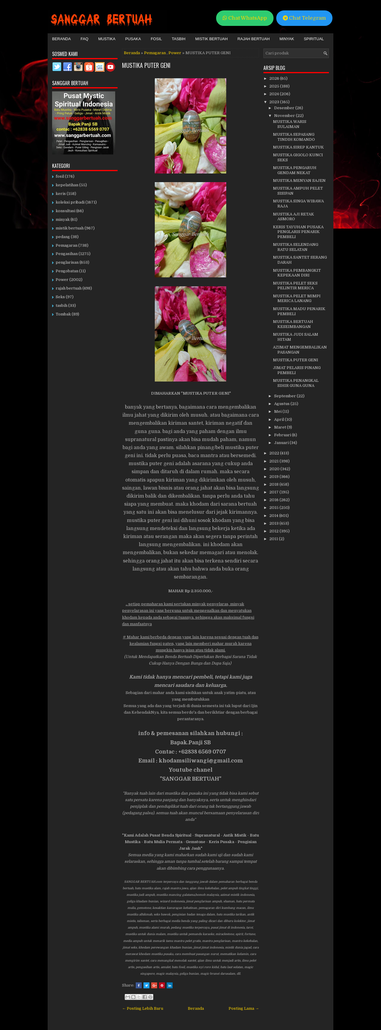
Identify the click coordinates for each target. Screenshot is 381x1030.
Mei (278, 411)
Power (174, 53)
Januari (282, 442)
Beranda (61, 39)
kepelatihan (67, 185)
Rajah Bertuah (254, 39)
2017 (274, 492)
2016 (274, 500)
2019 (274, 476)
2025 (274, 86)
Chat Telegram (304, 18)
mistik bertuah (70, 228)
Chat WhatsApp (245, 18)
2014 (274, 515)
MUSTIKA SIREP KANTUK (298, 147)
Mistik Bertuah (211, 39)
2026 (274, 78)
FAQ (84, 39)
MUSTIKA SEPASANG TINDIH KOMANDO (294, 137)
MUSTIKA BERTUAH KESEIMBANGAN (293, 324)
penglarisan (67, 262)
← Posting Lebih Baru (142, 1008)
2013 (274, 523)
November (285, 115)
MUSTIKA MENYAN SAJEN (299, 180)
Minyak (286, 39)
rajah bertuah (69, 288)
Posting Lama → (244, 1008)
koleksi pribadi (70, 202)
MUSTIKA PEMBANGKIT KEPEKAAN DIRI (297, 273)
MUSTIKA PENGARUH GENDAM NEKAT (294, 170)
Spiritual (314, 39)
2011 (274, 539)
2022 (274, 453)
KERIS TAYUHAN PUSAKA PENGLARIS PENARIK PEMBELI (298, 232)
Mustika (106, 39)
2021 (274, 461)
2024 (274, 94)
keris (61, 193)
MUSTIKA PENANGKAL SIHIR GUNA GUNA (295, 383)
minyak (63, 219)
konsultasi (65, 211)
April (279, 419)
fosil (60, 176)
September (285, 396)
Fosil (156, 39)
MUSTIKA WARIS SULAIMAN (289, 124)
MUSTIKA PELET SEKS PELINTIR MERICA (295, 285)
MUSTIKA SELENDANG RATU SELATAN (295, 247)
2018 (274, 484)
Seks (60, 297)
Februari (283, 435)
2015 (274, 507)
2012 (274, 531)
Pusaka (133, 39)
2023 (274, 102)
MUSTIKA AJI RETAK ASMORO (293, 216)
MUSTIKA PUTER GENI (146, 65)
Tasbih (178, 39)
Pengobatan (67, 271)
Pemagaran (155, 53)
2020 (274, 469)
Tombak (63, 314)
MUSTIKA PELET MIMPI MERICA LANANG (297, 298)
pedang (63, 237)
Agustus (282, 403)
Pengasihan (67, 253)
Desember (284, 108)
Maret (280, 427)
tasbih (61, 305)
